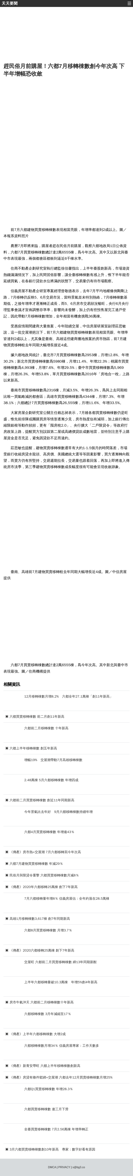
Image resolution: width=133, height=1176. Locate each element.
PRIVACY (64, 1167)
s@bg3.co (78, 1167)
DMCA (52, 1167)
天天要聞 (10, 3)
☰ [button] (129, 3)
